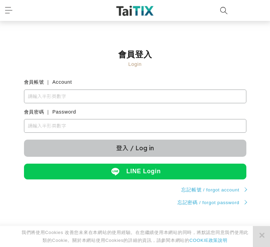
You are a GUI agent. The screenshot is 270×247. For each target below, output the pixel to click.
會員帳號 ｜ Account (48, 82)
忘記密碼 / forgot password (208, 202)
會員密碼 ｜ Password (50, 112)
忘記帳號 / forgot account (210, 189)
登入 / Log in (135, 148)
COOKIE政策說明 (208, 240)
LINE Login (135, 172)
